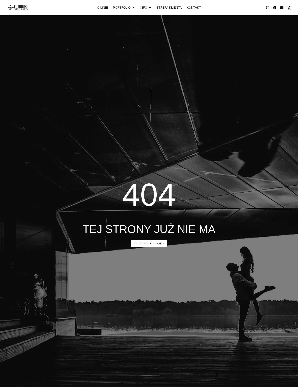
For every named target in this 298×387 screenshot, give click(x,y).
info (145, 7)
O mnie (102, 7)
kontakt (194, 7)
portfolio (124, 7)
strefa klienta (169, 7)
